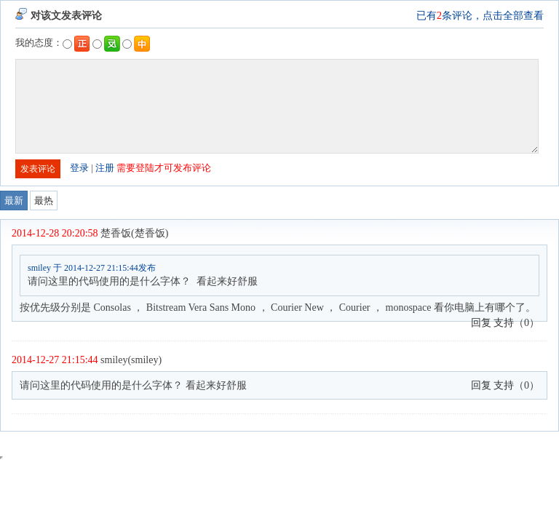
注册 (104, 167)
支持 (503, 322)
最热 (43, 200)
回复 (481, 322)
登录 (79, 167)
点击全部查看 (513, 15)
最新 (13, 200)
